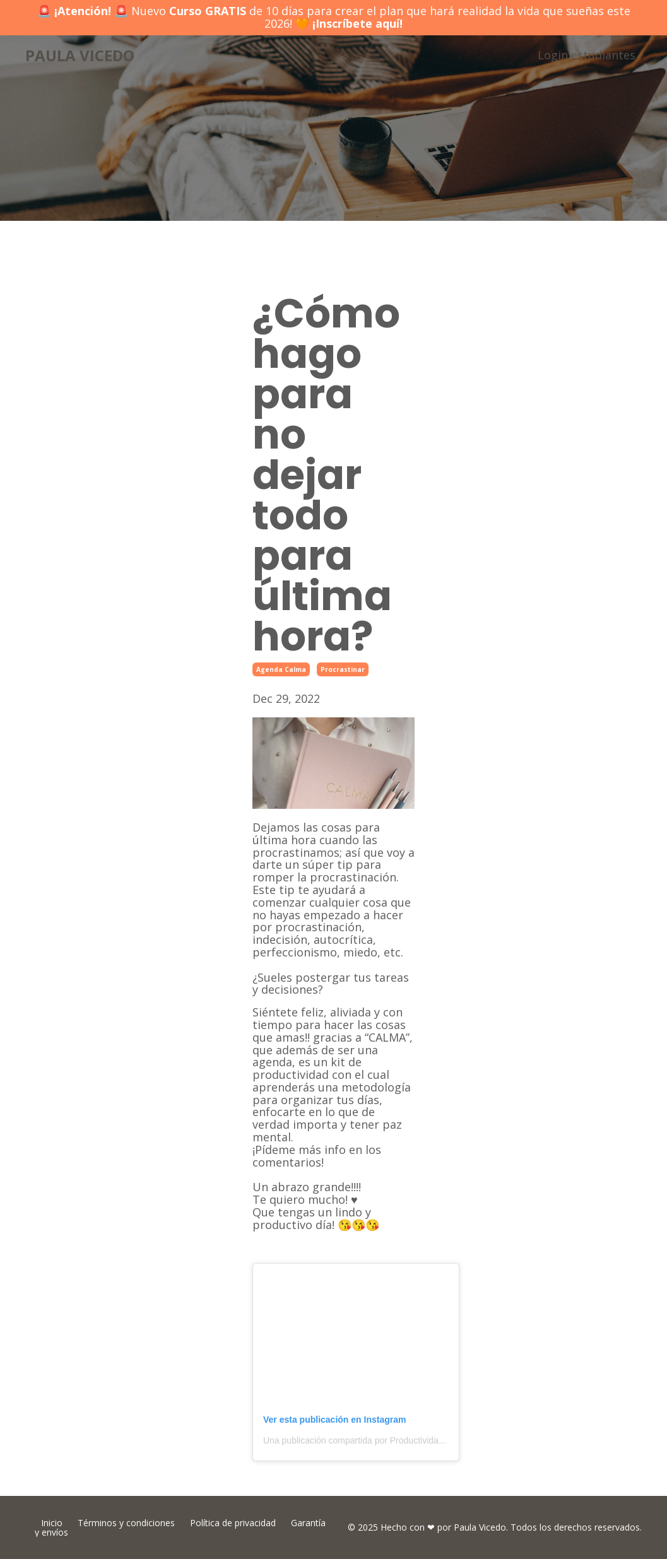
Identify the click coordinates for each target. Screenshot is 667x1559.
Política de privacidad (233, 1523)
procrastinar (343, 669)
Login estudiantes (586, 54)
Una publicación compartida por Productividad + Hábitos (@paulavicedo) (405, 1440)
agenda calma (281, 669)
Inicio (51, 1523)
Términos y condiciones (126, 1523)
